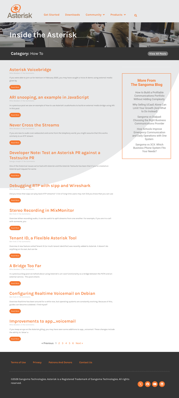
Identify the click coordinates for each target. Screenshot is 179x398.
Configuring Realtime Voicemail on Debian (52, 293)
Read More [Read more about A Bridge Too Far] (15, 283)
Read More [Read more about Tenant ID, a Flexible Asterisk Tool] (15, 256)
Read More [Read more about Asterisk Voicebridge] (15, 87)
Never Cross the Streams (34, 125)
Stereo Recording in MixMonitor (41, 210)
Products (118, 15)
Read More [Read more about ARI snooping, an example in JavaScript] (15, 115)
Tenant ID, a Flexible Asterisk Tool (43, 238)
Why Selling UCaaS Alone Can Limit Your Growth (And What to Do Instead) (149, 108)
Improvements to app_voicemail (42, 321)
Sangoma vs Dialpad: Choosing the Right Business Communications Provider (149, 120)
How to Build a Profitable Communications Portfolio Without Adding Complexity (149, 96)
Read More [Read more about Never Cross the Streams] (15, 143)
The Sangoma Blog (146, 84)
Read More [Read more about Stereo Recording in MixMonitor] (15, 228)
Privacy (37, 362)
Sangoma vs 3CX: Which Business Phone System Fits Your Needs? (149, 148)
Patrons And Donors (60, 362)
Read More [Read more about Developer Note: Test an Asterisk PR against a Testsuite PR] (15, 176)
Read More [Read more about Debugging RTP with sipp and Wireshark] (15, 200)
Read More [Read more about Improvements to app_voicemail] (15, 339)
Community (95, 15)
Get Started (51, 14)
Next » (79, 343)
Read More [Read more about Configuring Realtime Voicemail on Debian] (15, 311)
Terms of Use (18, 362)
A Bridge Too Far (25, 265)
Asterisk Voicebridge (30, 69)
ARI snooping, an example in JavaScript (49, 97)
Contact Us (85, 362)
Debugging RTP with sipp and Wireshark (50, 185)
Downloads (72, 14)
